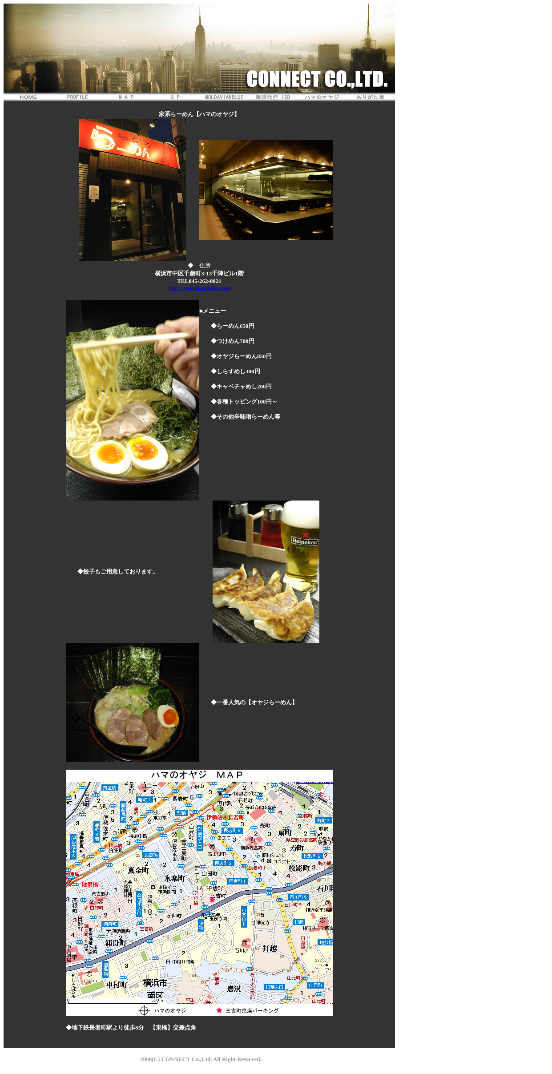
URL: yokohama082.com (199, 288)
